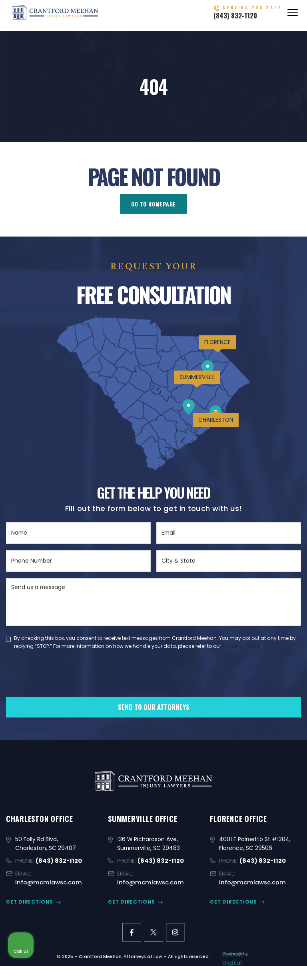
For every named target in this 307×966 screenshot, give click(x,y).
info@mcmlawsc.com (64, 874)
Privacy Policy (241, 645)
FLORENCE (212, 347)
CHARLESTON (211, 432)
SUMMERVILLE (189, 386)
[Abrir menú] (292, 15)
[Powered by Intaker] (239, 949)
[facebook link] (131, 922)
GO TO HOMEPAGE (153, 204)
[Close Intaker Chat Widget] (280, 710)
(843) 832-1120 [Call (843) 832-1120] (246, 18)
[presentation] (67, 686)
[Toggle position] (263, 710)
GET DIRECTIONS (27, 893)
